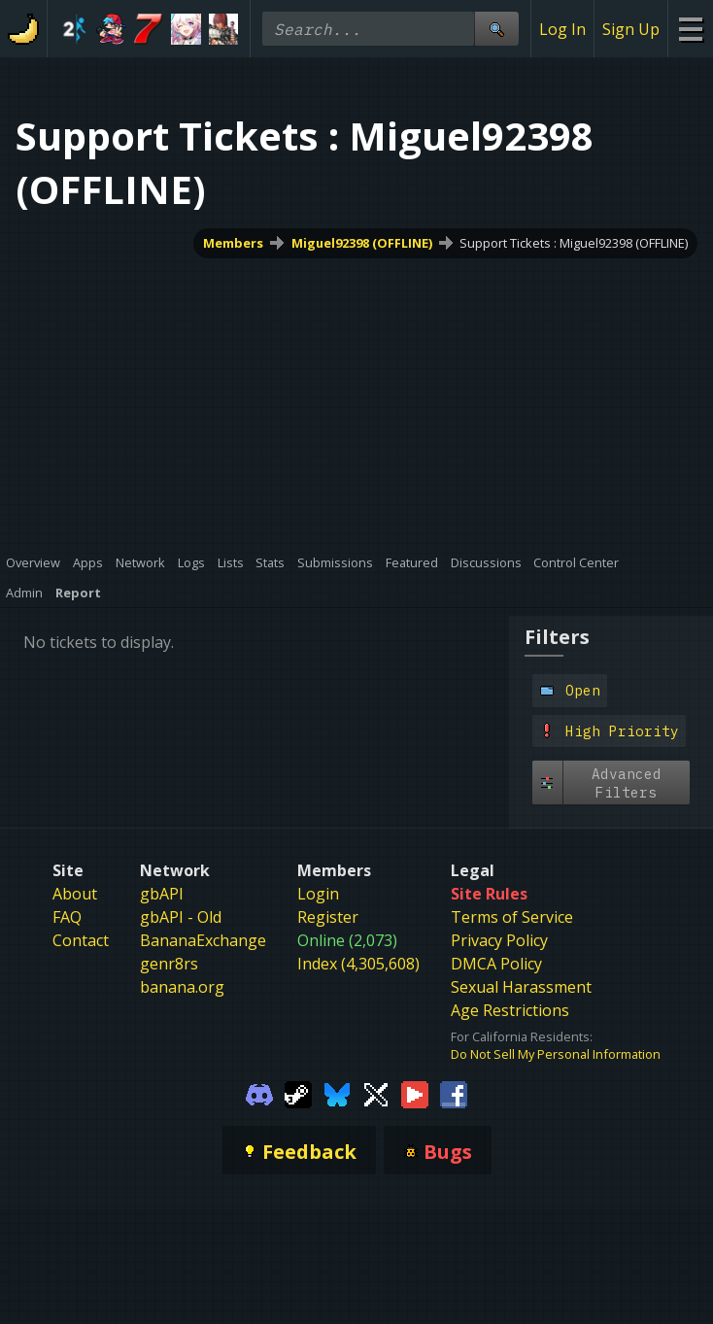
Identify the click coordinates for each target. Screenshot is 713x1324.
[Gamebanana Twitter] (375, 1093)
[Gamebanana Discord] (259, 1093)
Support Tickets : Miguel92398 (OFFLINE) (573, 243)
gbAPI (162, 893)
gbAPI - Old (180, 917)
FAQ (67, 917)
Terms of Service (512, 917)
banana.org (182, 987)
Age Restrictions (510, 1010)
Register (327, 917)
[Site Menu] (690, 28)
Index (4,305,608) (358, 963)
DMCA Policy (496, 963)
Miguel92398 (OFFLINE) (361, 243)
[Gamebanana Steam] (298, 1093)
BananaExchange (203, 940)
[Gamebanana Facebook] (453, 1093)
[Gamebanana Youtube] (414, 1093)
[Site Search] (496, 29)
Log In (562, 29)
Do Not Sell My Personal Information (556, 1054)
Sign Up (631, 29)
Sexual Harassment (521, 987)
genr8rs (169, 963)
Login (318, 893)
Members (233, 243)
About (74, 893)
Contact (80, 940)
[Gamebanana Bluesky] (337, 1093)
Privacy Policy (499, 940)
